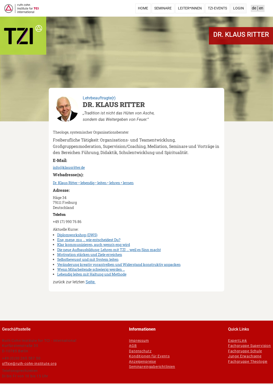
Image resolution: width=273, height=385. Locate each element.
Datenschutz (140, 351)
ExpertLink (237, 341)
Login (238, 8)
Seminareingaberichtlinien (152, 367)
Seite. (91, 281)
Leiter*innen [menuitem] (190, 8)
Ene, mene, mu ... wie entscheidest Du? (89, 239)
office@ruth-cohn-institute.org (29, 363)
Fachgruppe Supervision (249, 346)
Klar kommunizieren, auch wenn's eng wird (93, 244)
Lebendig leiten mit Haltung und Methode (91, 274)
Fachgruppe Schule (245, 351)
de (254, 8)
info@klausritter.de (69, 167)
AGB (133, 346)
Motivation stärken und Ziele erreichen (89, 254)
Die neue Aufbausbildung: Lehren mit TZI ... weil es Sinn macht (109, 249)
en (261, 8)
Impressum (139, 341)
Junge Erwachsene (245, 356)
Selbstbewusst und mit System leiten (87, 259)
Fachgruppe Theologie (247, 361)
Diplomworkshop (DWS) (77, 234)
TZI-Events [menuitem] (217, 8)
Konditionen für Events (149, 356)
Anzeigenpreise (142, 361)
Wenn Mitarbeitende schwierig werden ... (91, 269)
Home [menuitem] (143, 8)
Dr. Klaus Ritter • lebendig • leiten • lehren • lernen (93, 182)
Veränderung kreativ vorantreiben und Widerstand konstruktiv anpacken (119, 264)
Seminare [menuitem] (163, 8)
